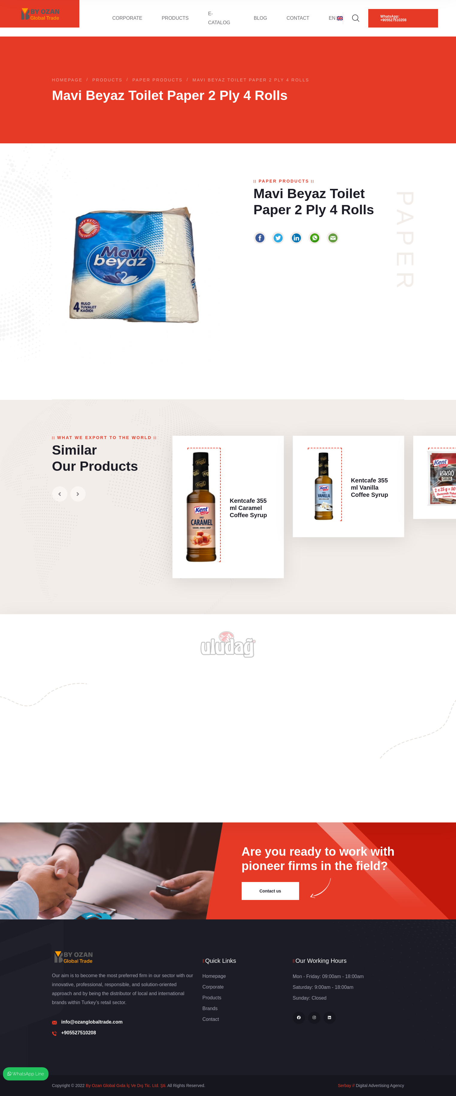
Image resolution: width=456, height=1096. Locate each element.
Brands (210, 1008)
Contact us (270, 891)
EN (336, 18)
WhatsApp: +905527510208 (393, 18)
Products (175, 18)
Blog (260, 18)
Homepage (67, 80)
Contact (298, 18)
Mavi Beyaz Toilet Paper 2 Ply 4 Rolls (251, 80)
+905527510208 (78, 1032)
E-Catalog (219, 18)
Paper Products (157, 80)
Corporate (127, 18)
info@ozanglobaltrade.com (92, 1021)
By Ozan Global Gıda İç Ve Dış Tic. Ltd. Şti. (126, 1085)
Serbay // (346, 1085)
